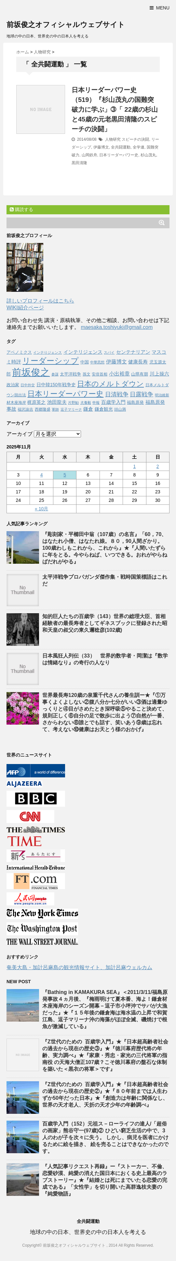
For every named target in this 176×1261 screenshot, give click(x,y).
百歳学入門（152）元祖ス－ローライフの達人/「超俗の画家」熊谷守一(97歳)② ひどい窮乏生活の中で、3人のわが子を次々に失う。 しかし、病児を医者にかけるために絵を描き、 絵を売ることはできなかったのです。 (105, 1137)
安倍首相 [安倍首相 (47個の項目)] (99, 374)
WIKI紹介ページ (25, 307)
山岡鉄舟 (89, 155)
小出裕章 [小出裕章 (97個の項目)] (119, 373)
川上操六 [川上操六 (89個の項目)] (159, 373)
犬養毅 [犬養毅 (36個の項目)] (85, 402)
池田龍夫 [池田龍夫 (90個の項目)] (57, 402)
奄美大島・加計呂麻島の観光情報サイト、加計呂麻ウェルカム (79, 967)
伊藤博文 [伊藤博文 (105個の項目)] (116, 361)
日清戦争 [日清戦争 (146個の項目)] (117, 394)
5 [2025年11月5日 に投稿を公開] (64, 474)
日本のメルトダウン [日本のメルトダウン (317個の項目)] (110, 384)
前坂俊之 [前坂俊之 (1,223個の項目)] (31, 372)
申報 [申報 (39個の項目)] (96, 402)
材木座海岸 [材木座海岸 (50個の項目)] (16, 402)
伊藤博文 (101, 147)
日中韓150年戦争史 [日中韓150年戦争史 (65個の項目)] (56, 384)
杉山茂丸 (148, 155)
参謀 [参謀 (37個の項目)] (55, 374)
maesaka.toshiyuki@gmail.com (117, 327)
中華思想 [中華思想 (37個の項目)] (97, 362)
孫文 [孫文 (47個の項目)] (86, 374)
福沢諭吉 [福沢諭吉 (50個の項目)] (25, 409)
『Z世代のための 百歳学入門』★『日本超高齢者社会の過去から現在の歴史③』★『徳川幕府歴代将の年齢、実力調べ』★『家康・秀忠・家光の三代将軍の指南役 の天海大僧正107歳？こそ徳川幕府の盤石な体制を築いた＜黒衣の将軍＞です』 (105, 1055)
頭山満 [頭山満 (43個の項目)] (120, 409)
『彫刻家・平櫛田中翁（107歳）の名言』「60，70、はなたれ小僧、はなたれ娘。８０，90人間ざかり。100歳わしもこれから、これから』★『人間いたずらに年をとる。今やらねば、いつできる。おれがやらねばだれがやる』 (104, 547)
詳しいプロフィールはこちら (40, 301)
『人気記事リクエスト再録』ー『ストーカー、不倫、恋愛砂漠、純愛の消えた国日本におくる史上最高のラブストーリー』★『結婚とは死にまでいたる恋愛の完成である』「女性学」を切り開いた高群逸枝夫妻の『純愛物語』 (104, 1180)
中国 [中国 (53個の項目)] (84, 362)
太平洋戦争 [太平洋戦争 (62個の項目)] (70, 374)
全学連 (138, 147)
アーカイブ (20, 434)
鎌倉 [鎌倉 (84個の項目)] (88, 409)
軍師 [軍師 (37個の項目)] (55, 409)
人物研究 (113, 139)
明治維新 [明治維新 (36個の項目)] (162, 395)
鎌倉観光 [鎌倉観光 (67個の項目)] (104, 409)
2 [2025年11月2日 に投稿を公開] (157, 466)
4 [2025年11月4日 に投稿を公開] (41, 474)
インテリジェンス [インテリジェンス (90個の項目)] (82, 352)
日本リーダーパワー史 (118, 155)
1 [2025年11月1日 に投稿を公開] (134, 466)
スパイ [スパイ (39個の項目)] (109, 352)
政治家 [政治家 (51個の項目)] (13, 385)
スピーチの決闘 (135, 139)
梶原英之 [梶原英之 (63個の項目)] (36, 402)
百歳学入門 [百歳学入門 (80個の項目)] (113, 402)
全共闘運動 (120, 147)
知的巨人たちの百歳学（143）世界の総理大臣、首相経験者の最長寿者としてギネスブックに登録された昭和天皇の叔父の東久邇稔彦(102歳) (104, 623)
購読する (21, 209)
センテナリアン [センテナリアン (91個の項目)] (133, 352)
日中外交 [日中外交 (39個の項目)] (27, 385)
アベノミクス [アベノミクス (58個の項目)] (19, 352)
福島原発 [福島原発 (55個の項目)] (135, 402)
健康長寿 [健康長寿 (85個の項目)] (138, 361)
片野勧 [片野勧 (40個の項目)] (73, 402)
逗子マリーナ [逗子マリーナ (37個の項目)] (71, 409)
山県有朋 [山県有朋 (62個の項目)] (139, 374)
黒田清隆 (79, 163)
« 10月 (41, 508)
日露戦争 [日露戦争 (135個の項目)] (141, 394)
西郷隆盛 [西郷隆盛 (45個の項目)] (42, 409)
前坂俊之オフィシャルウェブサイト (66, 25)
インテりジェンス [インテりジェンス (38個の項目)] (47, 352)
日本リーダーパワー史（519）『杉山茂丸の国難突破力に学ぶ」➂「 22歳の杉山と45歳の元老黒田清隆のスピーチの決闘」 (115, 109)
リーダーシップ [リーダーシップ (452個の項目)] (50, 360)
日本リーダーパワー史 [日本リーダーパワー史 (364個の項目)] (65, 394)
